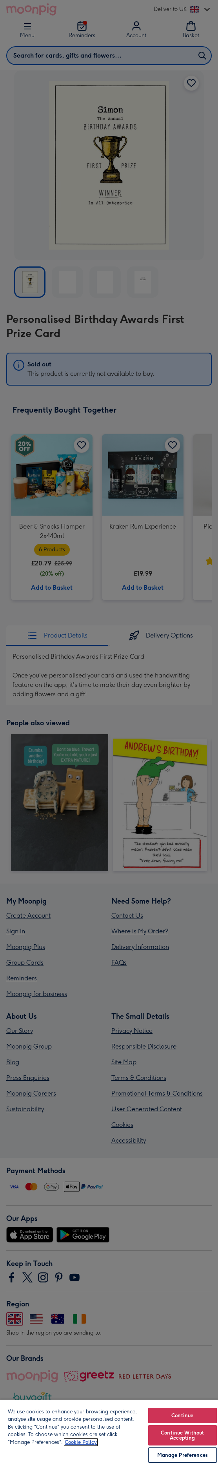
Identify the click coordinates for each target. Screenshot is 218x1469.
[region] (109, 1434)
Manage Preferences (182, 1455)
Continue (182, 1415)
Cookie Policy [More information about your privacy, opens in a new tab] (81, 1442)
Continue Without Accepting (182, 1435)
